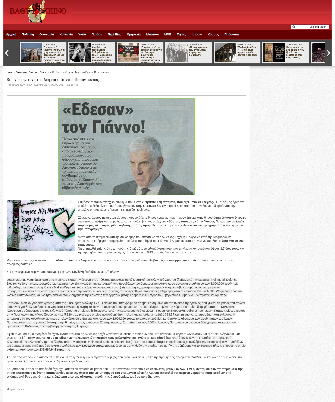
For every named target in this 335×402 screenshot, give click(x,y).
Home (10, 72)
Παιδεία (97, 34)
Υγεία (82, 34)
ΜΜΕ (167, 34)
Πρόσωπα (232, 34)
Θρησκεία (134, 34)
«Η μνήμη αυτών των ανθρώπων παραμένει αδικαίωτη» (198, 51)
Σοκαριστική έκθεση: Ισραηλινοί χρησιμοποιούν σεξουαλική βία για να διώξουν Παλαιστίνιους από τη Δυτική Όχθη (54, 55)
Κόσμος (213, 34)
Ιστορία (197, 34)
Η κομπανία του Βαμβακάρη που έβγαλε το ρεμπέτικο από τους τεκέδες (295, 52)
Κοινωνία (66, 34)
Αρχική (11, 34)
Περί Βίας (114, 34)
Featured (45, 72)
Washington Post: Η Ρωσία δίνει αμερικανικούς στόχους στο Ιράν (247, 51)
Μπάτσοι (152, 34)
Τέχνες (181, 34)
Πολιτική (28, 34)
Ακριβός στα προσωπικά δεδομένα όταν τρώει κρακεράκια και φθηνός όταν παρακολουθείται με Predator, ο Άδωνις (90, 56)
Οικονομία (47, 34)
